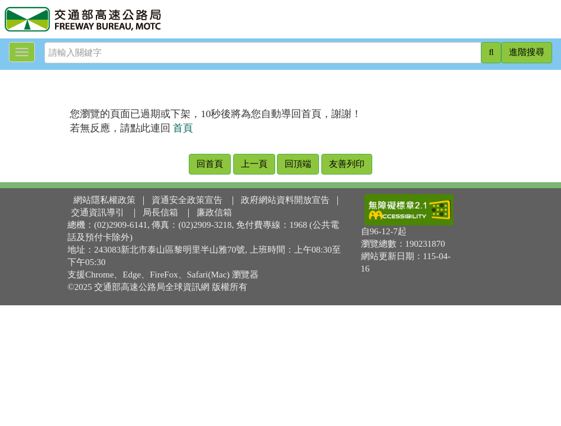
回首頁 (209, 164)
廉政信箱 (214, 212)
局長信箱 (160, 212)
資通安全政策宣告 (187, 200)
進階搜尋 (526, 52)
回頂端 (298, 164)
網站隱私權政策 (104, 200)
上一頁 (254, 164)
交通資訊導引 (97, 212)
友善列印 (347, 164)
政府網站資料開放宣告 (285, 200)
